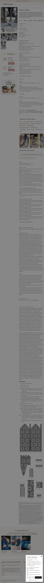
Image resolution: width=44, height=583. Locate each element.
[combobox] (41, 556)
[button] (34, 580)
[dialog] (34, 568)
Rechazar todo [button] (30, 577)
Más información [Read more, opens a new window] (32, 565)
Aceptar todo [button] (38, 577)
